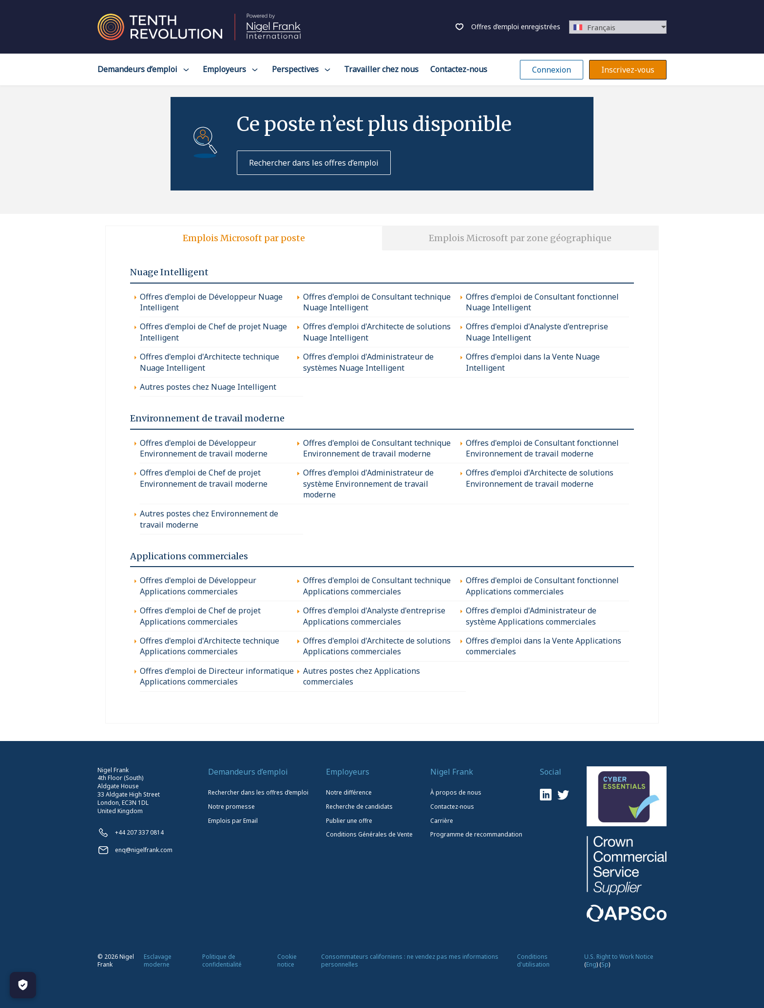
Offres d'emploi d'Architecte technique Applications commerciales (209, 646)
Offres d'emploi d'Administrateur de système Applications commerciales (531, 616)
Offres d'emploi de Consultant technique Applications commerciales (377, 585)
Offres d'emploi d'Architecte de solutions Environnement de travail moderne (539, 478)
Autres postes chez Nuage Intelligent (208, 386)
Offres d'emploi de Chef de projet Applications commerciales (200, 616)
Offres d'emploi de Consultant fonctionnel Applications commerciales (542, 585)
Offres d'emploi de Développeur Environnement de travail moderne (203, 448)
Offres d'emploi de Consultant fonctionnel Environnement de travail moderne (542, 448)
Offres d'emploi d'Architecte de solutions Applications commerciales (377, 646)
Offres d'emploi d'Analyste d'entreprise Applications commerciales (374, 616)
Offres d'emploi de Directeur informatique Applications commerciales (217, 676)
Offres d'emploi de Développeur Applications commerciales (198, 585)
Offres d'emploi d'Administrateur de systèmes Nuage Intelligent (368, 362)
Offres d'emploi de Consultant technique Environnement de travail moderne (377, 448)
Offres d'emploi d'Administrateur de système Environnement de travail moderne (368, 483)
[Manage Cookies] (23, 985)
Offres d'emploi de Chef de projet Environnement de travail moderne (203, 478)
